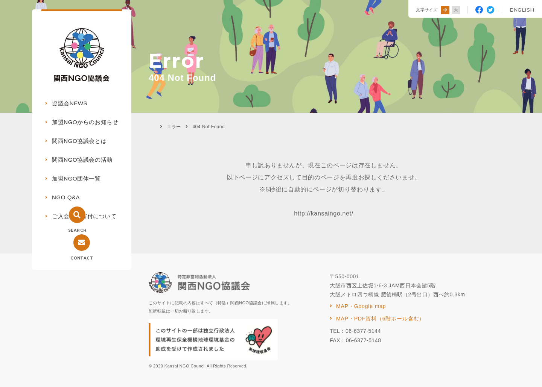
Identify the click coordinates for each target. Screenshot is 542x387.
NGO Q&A (66, 197)
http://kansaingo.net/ (323, 213)
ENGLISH (522, 10)
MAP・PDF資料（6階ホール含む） (380, 319)
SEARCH (77, 230)
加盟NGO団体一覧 (76, 178)
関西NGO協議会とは (79, 141)
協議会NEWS (69, 103)
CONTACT (81, 258)
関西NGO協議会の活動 (82, 159)
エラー (174, 126)
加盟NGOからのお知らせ (85, 122)
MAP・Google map (361, 306)
